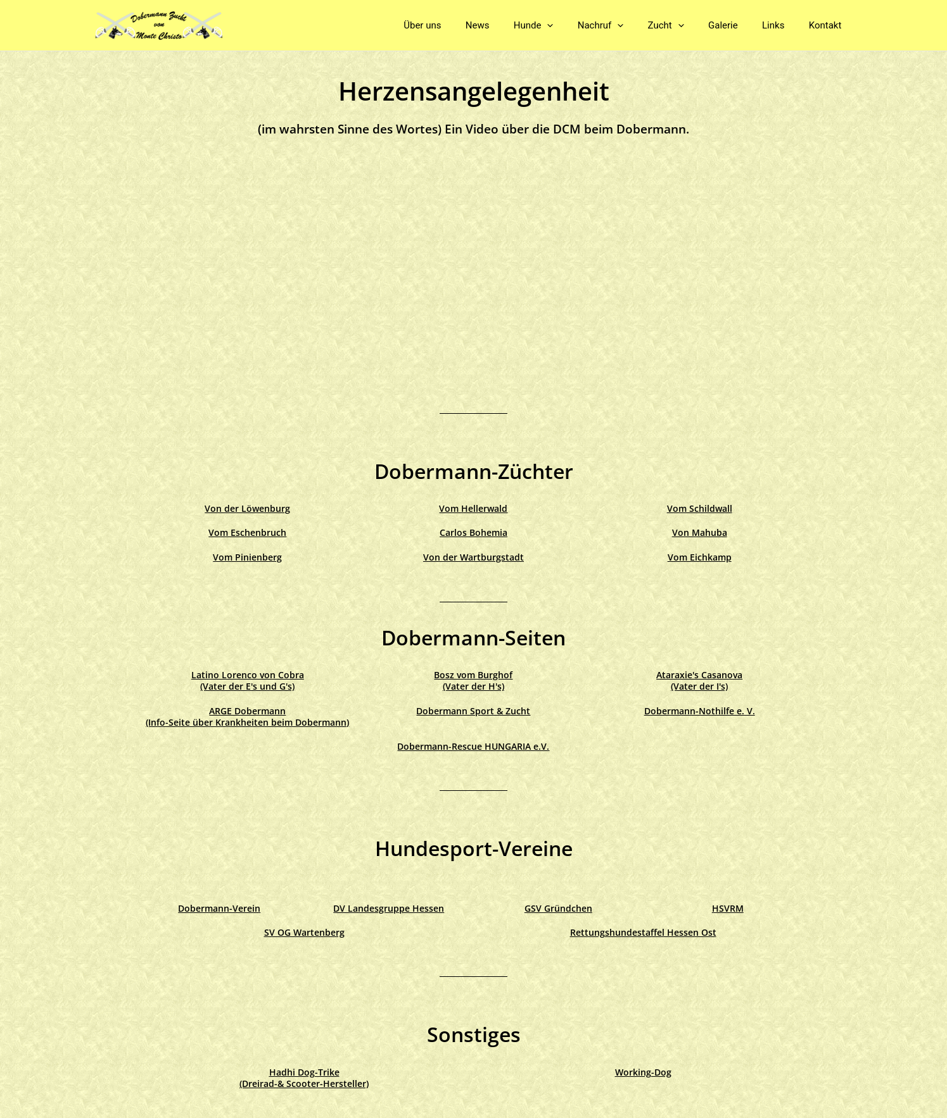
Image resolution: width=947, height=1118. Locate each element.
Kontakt (827, 25)
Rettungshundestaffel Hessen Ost (643, 932)
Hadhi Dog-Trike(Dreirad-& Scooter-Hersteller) (304, 1078)
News (512, 25)
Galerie (736, 25)
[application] (576, 25)
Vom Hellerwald (473, 508)
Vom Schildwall (699, 508)
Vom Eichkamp (700, 557)
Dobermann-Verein (219, 908)
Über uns (462, 25)
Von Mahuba (699, 532)
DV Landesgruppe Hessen (388, 908)
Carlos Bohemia (473, 532)
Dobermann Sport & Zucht (473, 711)
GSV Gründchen (558, 908)
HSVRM (728, 908)
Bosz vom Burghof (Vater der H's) (473, 680)
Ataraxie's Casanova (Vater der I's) (699, 680)
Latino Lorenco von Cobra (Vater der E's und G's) (247, 680)
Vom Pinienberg (247, 557)
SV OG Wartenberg (304, 932)
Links (781, 25)
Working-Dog (643, 1072)
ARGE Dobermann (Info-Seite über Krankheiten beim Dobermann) (247, 716)
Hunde (562, 25)
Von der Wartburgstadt (473, 557)
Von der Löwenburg (247, 508)
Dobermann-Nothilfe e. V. (699, 711)
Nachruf (624, 25)
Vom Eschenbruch (247, 532)
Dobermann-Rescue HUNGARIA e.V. (473, 746)
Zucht (684, 25)
